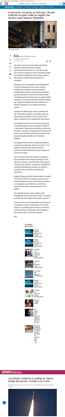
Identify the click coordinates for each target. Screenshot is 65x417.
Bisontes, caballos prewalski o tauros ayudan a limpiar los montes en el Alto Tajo (37, 334)
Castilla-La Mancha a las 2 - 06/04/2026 (37, 264)
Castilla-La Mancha (16, 7)
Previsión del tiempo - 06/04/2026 (37, 273)
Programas (43, 3)
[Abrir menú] (1, 4)
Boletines (35, 7)
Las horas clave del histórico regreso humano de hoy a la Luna (37, 316)
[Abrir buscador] (60, 3)
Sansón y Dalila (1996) (36, 301)
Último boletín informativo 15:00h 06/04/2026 (37, 284)
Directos (28, 3)
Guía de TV (35, 3)
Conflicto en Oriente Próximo (27, 1)
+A (47, 61)
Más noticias (50, 7)
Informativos (27, 7)
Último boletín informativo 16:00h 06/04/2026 (37, 243)
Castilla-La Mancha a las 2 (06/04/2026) (37, 293)
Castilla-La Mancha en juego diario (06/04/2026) (37, 254)
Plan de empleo (15, 1)
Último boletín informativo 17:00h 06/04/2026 (37, 233)
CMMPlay (22, 3)
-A (50, 61)
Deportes (42, 7)
